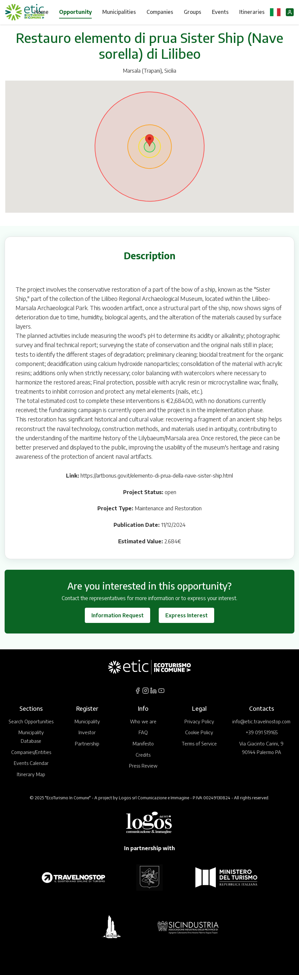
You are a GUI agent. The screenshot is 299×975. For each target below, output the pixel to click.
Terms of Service (199, 743)
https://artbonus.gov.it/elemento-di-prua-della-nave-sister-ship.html (157, 475)
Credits (143, 755)
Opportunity (75, 12)
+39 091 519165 (262, 732)
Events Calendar (31, 763)
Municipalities (119, 12)
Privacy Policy (199, 721)
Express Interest (186, 615)
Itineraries (252, 12)
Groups (192, 12)
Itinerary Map (31, 774)
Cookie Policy (199, 732)
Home (41, 12)
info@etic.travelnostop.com (261, 721)
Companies (160, 12)
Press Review (143, 766)
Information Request (117, 615)
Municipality (87, 721)
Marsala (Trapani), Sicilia (149, 70)
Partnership (87, 743)
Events (220, 12)
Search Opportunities (31, 721)
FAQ (143, 732)
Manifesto (143, 743)
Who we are (143, 721)
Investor (87, 732)
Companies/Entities (31, 752)
